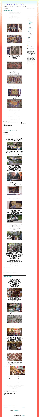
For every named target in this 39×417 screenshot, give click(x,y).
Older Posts (23, 407)
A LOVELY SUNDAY (8, 276)
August (30, 23)
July (29, 24)
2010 (28, 38)
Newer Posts (6, 407)
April (29, 33)
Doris (28, 45)
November (30, 21)
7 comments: (14, 272)
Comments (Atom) (16, 410)
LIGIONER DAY (7, 134)
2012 (28, 20)
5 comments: (13, 130)
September (30, 22)
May (29, 27)
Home (15, 407)
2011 (28, 37)
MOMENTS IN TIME (14, 4)
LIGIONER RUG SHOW (8, 10)
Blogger (23, 415)
